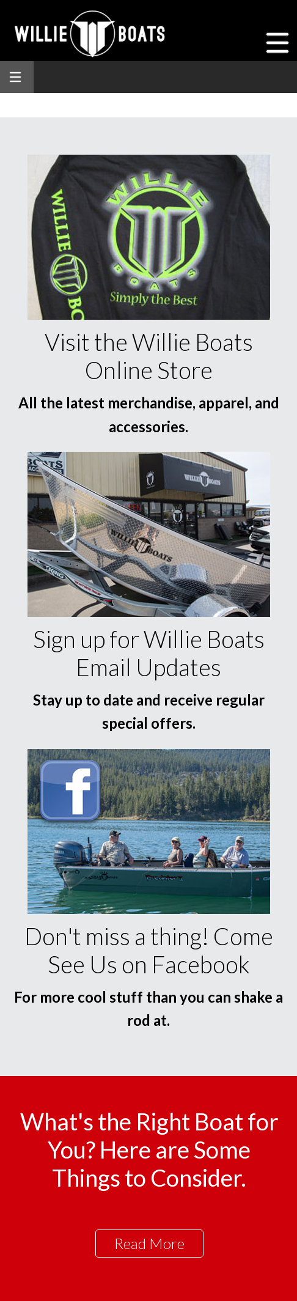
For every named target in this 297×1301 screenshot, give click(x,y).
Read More (149, 1243)
